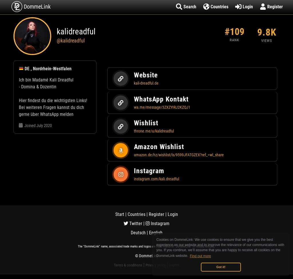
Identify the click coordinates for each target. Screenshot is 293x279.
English (156, 232)
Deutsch (138, 232)
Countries (136, 214)
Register (156, 214)
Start (119, 214)
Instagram (157, 223)
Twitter (133, 223)
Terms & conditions (128, 265)
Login (173, 214)
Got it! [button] (220, 267)
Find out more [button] (200, 256)
